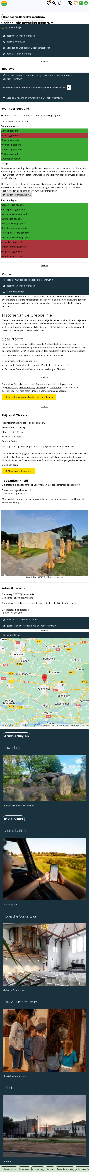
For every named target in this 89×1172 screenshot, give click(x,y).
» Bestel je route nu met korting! (19, 805)
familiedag (41, 387)
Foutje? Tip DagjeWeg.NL (17, 194)
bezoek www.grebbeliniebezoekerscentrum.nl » (29, 279)
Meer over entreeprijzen (18, 471)
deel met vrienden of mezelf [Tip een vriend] (19, 35)
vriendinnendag (27, 387)
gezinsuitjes (37, 1169)
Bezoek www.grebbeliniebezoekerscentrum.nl (29, 397)
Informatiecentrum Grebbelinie (21, 360)
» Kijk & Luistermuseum (14, 1076)
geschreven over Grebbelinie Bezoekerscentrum (29, 625)
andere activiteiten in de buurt (20, 619)
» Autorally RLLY (11, 904)
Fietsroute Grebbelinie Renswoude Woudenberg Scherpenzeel (37, 365)
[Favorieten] (75, 3)
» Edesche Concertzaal (14, 990)
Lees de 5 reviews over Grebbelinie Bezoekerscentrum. (33, 97)
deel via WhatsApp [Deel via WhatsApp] (14, 41)
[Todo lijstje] (48, 3)
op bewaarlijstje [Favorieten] (11, 29)
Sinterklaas (24, 1169)
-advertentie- (44, 61)
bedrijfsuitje (12, 387)
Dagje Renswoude (64, 1169)
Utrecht (50, 1169)
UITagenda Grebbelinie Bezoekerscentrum (27, 47)
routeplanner (12, 634)
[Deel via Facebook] (86, 3)
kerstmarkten (8, 1169)
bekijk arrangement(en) (17, 53)
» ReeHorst (8, 1161)
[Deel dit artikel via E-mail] (81, 3)
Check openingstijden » (46, 190)
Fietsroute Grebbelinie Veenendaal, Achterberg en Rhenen (35, 369)
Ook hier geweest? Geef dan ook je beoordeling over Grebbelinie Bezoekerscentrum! (38, 77)
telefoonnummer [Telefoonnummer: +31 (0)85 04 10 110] (13, 291)
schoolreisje (55, 387)
